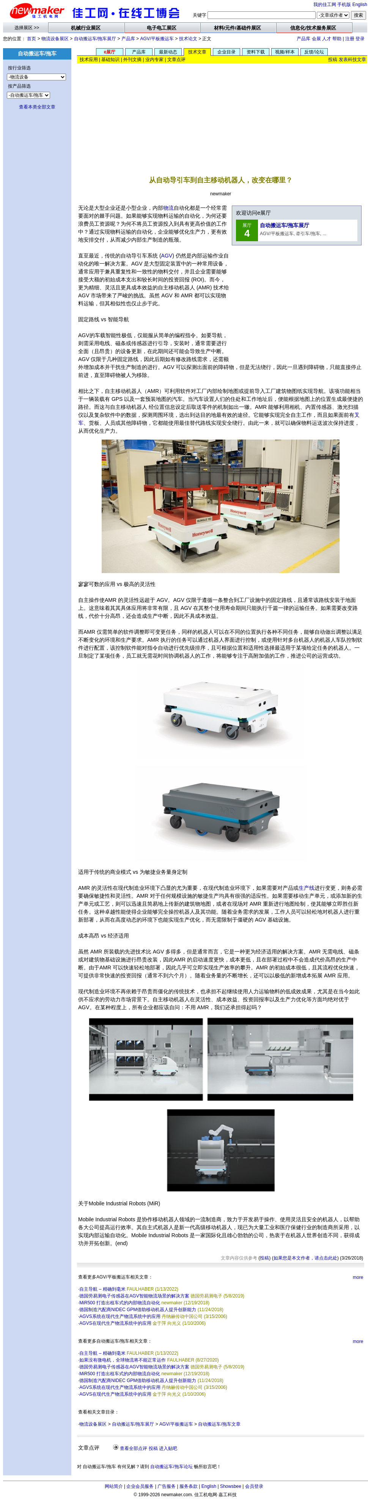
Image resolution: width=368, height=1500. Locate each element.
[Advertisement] (222, 113)
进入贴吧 (168, 1448)
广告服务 (166, 1486)
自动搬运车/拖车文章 (219, 1424)
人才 (326, 38)
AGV (167, 256)
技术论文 (188, 38)
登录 (360, 38)
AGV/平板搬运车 (157, 38)
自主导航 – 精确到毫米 (102, 1289)
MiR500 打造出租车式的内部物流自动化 (119, 1302)
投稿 (332, 59)
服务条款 (188, 1486)
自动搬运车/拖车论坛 (171, 1466)
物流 (168, 208)
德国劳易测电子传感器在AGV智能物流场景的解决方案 (134, 1296)
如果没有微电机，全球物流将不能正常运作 (122, 1360)
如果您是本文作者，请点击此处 (305, 1258)
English (359, 4)
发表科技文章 (352, 59)
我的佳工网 (324, 4)
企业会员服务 (140, 1486)
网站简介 (114, 1486)
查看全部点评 (133, 1448)
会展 (316, 38)
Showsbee (230, 1486)
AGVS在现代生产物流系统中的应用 (115, 1323)
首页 (31, 38)
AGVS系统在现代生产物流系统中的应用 (119, 1316)
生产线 (307, 888)
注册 (349, 38)
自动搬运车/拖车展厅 (95, 38)
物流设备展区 (55, 38)
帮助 (336, 38)
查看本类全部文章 (37, 107)
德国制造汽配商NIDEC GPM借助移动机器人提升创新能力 (137, 1309)
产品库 (128, 38)
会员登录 (254, 1486)
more (358, 1277)
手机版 (344, 4)
